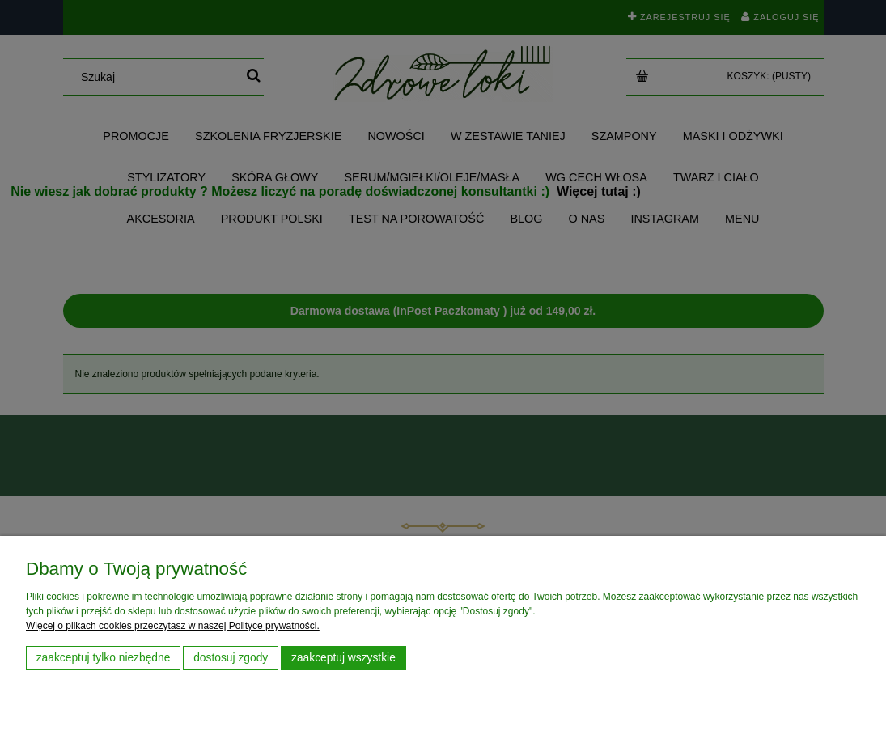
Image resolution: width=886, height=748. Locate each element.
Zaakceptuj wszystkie (343, 658)
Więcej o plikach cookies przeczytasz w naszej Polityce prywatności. (173, 625)
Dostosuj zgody (230, 658)
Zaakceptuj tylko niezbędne (103, 658)
